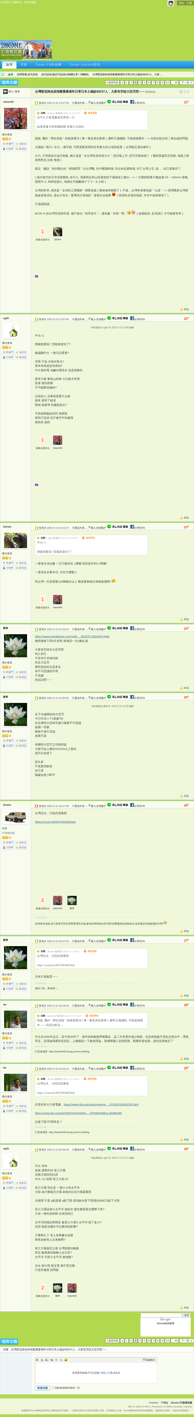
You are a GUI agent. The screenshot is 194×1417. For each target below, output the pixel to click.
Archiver (153, 1402)
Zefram (57, 239)
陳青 (17, 91)
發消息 (23, 148)
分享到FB (137, 102)
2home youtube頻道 (85, 64)
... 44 (174, 82)
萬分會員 (7, 134)
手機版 (164, 1402)
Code (61, 1360)
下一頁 (185, 82)
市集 (24, 64)
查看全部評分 (43, 239)
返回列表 (113, 82)
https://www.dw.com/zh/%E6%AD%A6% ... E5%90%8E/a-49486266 (78, 1113)
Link (51, 1360)
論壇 (9, 64)
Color (42, 1360)
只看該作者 (78, 102)
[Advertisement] (119, 33)
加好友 (23, 143)
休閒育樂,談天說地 (27, 74)
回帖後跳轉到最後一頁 (65, 1387)
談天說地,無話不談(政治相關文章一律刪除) (65, 74)
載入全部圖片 (98, 102)
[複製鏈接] (150, 91)
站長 (4, 828)
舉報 (186, 309)
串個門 (9, 143)
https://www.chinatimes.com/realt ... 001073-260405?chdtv (72, 636)
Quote (56, 1360)
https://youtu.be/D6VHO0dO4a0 (55, 821)
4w (4, 1004)
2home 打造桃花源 (2, 74)
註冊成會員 (114, 1372)
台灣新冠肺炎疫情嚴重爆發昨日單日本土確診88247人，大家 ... (127, 74)
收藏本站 (17, 2)
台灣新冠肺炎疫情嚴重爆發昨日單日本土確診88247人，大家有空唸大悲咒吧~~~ (89, 91)
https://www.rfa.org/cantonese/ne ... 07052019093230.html (101, 1104)
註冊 (189, 3)
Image (47, 1360)
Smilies (66, 1360)
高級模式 (150, 1359)
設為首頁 (6, 2)
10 (167, 82)
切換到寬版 (30, 2)
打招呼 (9, 148)
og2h (6, 318)
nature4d (8, 101)
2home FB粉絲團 (48, 64)
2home (7, 804)
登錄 (181, 3)
